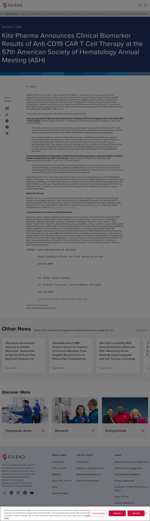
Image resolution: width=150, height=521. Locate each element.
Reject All (117, 513)
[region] (75, 513)
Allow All (136, 513)
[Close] (146, 513)
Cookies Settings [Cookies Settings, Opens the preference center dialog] (98, 513)
